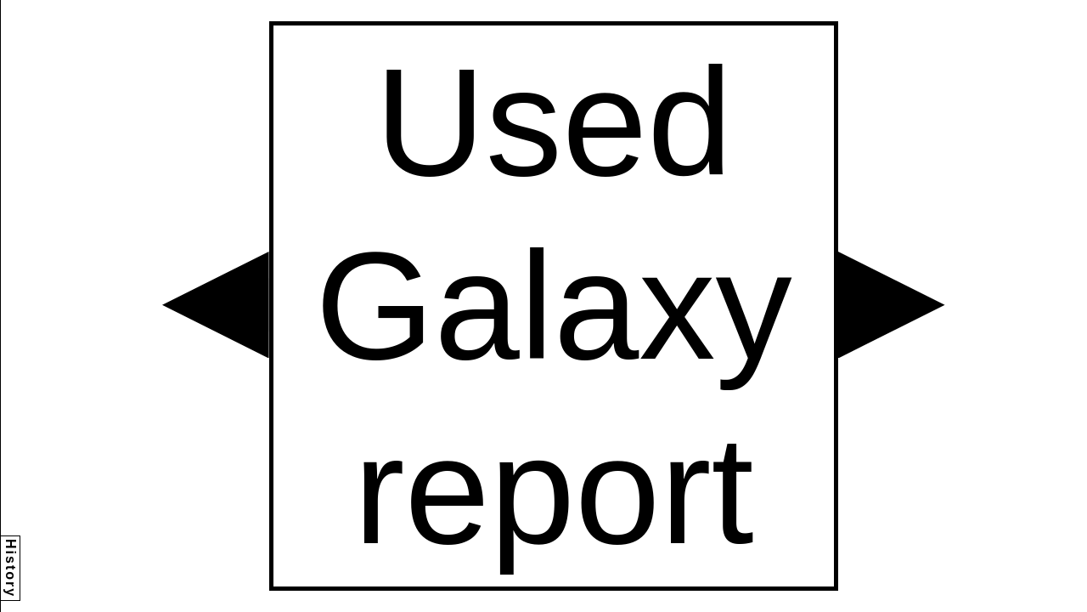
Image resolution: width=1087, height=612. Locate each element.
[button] (215, 305)
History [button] (10, 568)
